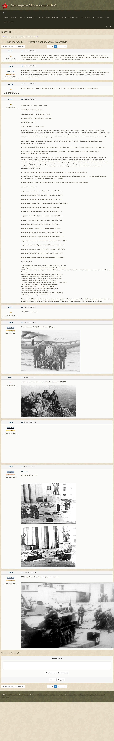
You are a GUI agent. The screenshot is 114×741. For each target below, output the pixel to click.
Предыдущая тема (8, 46)
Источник (24, 471)
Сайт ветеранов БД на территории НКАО (20, 695)
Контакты (55, 17)
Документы (31, 17)
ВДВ (37, 37)
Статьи (6, 17)
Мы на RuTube (85, 17)
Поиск (107, 17)
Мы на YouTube (73, 17)
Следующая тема (19, 46)
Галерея (63, 17)
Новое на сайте (97, 17)
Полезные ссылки (44, 17)
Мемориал (14, 17)
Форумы (5, 37)
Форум (22, 17)
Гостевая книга (8, 22)
